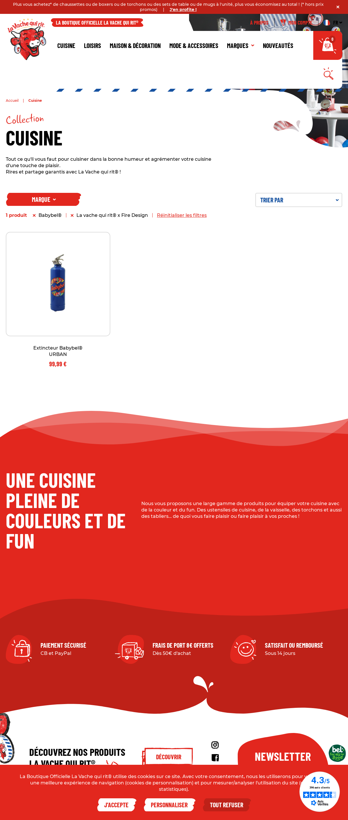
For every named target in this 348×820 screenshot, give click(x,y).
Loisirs (92, 45)
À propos (259, 22)
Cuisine (66, 45)
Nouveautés (278, 45)
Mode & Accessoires (193, 45)
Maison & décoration (135, 45)
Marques (240, 45)
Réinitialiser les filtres (182, 215)
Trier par (299, 200)
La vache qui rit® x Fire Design (112, 215)
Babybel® (50, 215)
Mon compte (296, 22)
